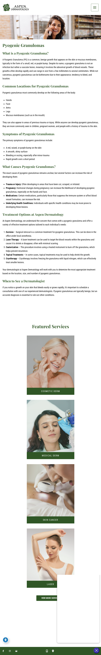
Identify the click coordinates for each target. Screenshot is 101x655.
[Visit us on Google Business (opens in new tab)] (16, 651)
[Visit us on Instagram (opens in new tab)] (10, 651)
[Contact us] (47, 651)
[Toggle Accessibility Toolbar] (6, 639)
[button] (50, 601)
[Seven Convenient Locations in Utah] (30, 646)
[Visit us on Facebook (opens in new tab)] (3, 651)
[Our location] (53, 651)
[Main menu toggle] (94, 9)
